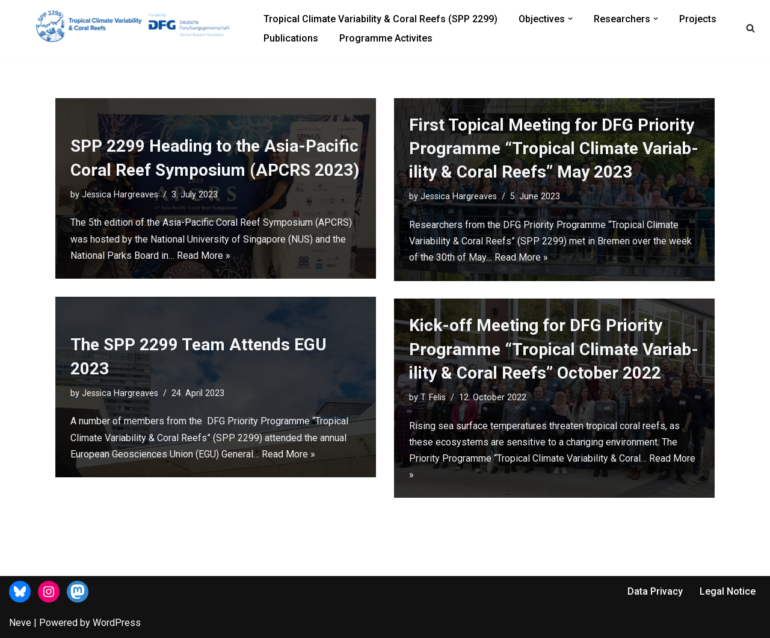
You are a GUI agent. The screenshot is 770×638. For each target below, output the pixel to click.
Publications (290, 38)
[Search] (750, 28)
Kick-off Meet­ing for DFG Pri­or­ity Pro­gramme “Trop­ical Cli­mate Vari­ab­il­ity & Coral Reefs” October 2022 (553, 348)
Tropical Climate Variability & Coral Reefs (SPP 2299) (380, 19)
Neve (20, 622)
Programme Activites (386, 38)
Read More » (203, 255)
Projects (697, 19)
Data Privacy (655, 591)
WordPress (117, 622)
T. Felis (433, 397)
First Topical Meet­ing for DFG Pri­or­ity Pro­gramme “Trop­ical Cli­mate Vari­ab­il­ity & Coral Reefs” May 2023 (553, 148)
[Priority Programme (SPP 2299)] (137, 25)
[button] (570, 18)
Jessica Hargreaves (120, 195)
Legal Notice (728, 591)
